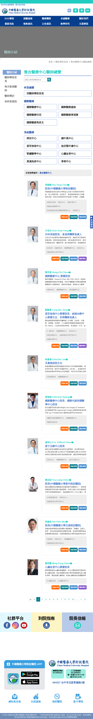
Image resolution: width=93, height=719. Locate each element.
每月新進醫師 (11, 88)
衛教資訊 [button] (27, 23)
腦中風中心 (67, 138)
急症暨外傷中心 (69, 146)
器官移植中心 (34, 146)
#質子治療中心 (74, 460)
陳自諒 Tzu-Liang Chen (57, 480)
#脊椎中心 (76, 210)
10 (73, 599)
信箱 (77, 625)
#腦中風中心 (71, 202)
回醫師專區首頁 (35, 93)
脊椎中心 (66, 161)
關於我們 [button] (83, 18)
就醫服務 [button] (27, 18)
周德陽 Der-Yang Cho (56, 185)
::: (2, 2)
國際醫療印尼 (34, 114)
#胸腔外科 (58, 248)
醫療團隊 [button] (46, 18)
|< (30, 599)
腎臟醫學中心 (34, 153)
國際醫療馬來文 (35, 122)
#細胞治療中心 (52, 339)
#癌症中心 (61, 202)
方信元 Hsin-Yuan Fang (57, 230)
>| (85, 599)
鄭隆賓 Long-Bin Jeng (56, 310)
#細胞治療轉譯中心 (54, 206)
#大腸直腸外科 (52, 497)
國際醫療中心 (34, 107)
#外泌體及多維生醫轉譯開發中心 (58, 210)
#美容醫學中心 (74, 290)
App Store (30, 681)
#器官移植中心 (52, 335)
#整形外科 (50, 290)
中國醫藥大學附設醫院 (68, 663)
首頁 (51, 62)
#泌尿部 (49, 539)
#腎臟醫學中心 (69, 539)
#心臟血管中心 (63, 581)
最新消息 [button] (9, 23)
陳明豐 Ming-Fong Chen (57, 563)
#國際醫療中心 (69, 248)
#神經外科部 (51, 202)
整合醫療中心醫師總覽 (81, 62)
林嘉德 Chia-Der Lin (55, 359)
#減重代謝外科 (52, 422)
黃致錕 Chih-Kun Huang (57, 397)
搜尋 (69, 10)
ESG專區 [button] (9, 18)
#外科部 (49, 248)
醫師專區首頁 (11, 79)
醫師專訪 (9, 95)
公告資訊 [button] (46, 23)
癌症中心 (31, 138)
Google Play (30, 674)
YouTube (24, 625)
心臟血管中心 (68, 153)
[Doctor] (37, 80)
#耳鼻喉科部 (51, 377)
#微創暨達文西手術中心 (55, 252)
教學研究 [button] (65, 23)
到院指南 (46, 625)
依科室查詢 (11, 101)
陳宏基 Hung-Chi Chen (56, 272)
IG (15, 625)
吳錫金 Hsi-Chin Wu (55, 521)
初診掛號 (73, 217)
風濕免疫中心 (34, 161)
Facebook (7, 625)
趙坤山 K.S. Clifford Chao (58, 442)
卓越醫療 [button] (65, 18)
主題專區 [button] (83, 23)
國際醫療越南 (68, 107)
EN (87, 10)
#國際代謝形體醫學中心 (55, 418)
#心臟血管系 (51, 581)
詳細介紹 (64, 217)
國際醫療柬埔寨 (69, 114)
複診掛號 (82, 217)
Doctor (49, 79)
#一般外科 (50, 331)
